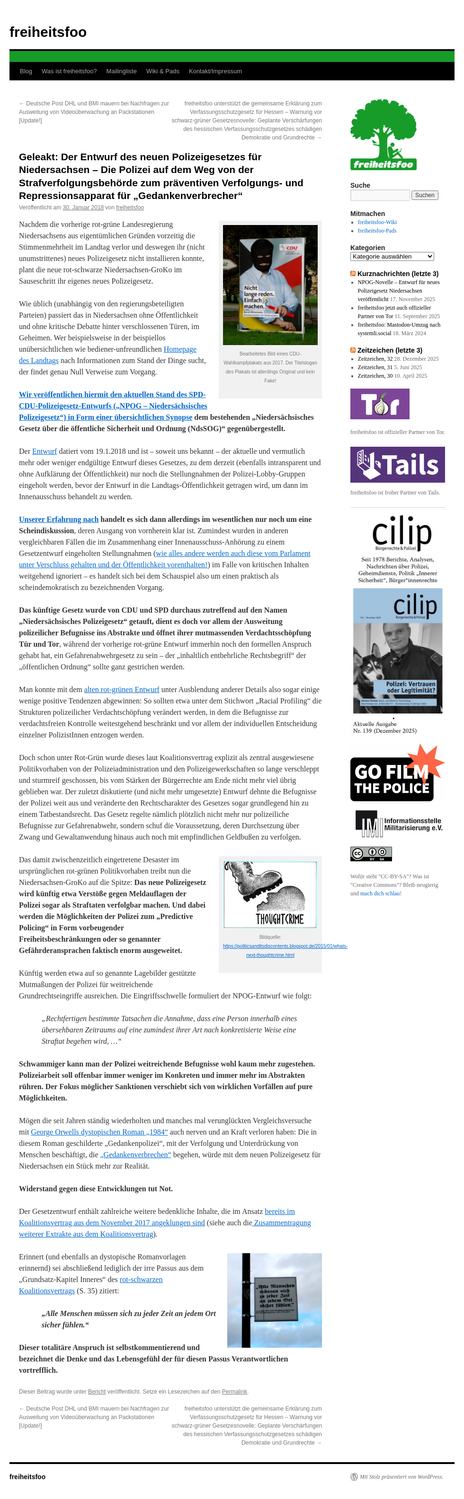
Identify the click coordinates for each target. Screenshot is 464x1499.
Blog (26, 71)
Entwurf (44, 451)
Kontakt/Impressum (215, 71)
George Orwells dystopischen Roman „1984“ (99, 1132)
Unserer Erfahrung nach (58, 519)
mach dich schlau (380, 893)
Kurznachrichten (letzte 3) (398, 273)
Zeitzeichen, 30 (375, 376)
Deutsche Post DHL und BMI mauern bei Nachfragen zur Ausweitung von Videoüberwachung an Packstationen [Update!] (94, 112)
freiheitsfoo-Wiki (377, 222)
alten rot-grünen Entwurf (122, 689)
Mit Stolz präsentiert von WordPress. (401, 1476)
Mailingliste (122, 71)
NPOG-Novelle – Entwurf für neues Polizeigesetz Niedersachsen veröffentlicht (399, 291)
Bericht (97, 1391)
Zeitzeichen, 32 (375, 358)
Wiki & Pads (162, 71)
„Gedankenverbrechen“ (135, 1155)
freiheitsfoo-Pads (377, 230)
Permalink (234, 1391)
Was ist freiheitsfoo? (69, 71)
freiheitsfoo (48, 32)
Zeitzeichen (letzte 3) (389, 350)
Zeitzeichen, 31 (375, 367)
